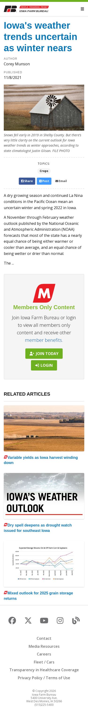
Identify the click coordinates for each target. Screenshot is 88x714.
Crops (44, 171)
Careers (44, 654)
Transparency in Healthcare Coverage (44, 669)
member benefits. (44, 340)
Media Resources (44, 646)
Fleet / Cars (44, 662)
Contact (44, 638)
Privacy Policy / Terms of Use (44, 677)
